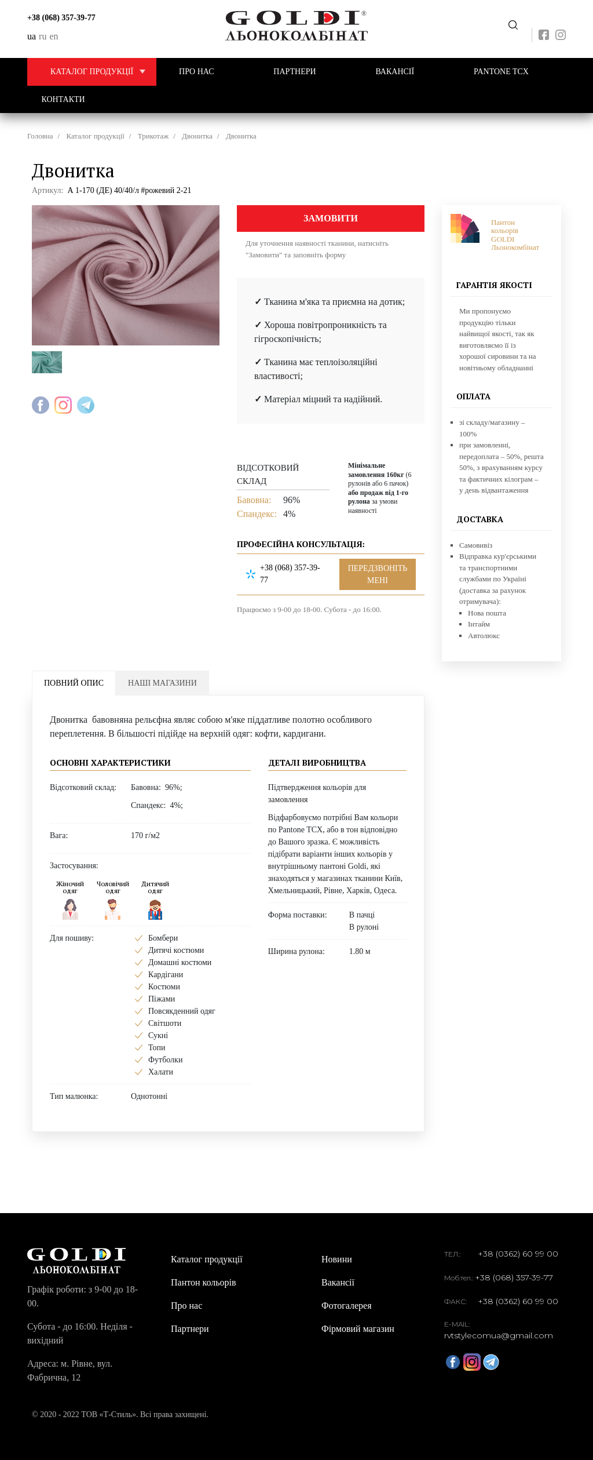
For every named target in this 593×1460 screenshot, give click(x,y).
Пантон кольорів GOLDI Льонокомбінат (515, 235)
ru (42, 36)
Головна (40, 136)
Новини (336, 1259)
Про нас (196, 71)
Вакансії (394, 71)
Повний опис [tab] (74, 683)
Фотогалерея (346, 1305)
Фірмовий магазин (357, 1329)
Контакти (63, 99)
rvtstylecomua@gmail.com (498, 1335)
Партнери (294, 71)
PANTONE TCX (501, 71)
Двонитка (197, 136)
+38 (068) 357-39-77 (61, 17)
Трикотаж (153, 136)
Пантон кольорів (203, 1282)
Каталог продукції (103, 72)
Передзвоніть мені (513, 25)
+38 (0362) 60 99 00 (518, 1253)
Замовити (330, 218)
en (53, 36)
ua (31, 36)
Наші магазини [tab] (162, 683)
